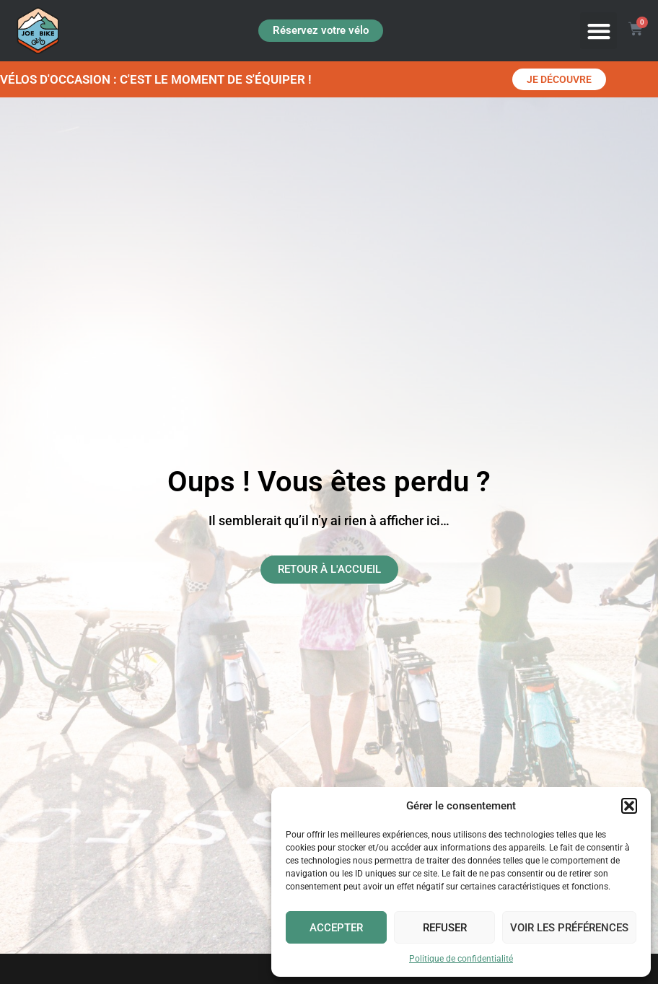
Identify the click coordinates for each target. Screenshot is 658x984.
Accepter (336, 927)
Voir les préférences (569, 927)
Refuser (445, 927)
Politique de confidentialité (461, 959)
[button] (629, 806)
